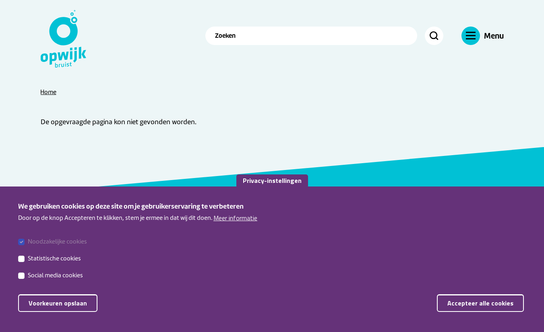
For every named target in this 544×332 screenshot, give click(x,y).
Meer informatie (235, 220)
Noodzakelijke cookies (57, 244)
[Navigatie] (482, 36)
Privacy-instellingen (272, 183)
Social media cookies (55, 278)
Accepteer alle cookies (480, 306)
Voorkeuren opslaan (58, 306)
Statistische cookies (54, 261)
